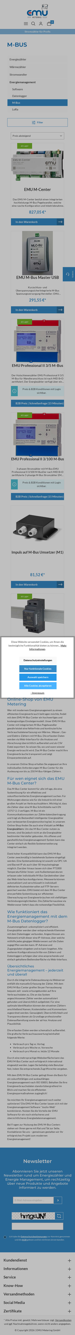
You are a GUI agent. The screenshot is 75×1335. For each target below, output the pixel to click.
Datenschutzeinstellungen (38, 660)
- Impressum (37, 692)
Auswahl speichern (37, 677)
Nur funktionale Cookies (37, 668)
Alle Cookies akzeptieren (38, 685)
